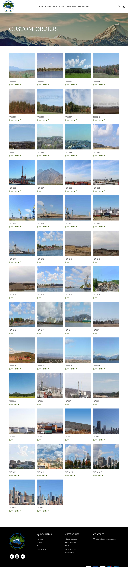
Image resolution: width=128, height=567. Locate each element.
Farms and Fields (70, 542)
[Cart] (124, 6)
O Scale (39, 546)
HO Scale (40, 539)
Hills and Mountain (71, 539)
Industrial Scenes (70, 549)
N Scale (39, 542)
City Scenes (68, 546)
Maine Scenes (69, 553)
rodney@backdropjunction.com (104, 539)
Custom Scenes (42, 549)
